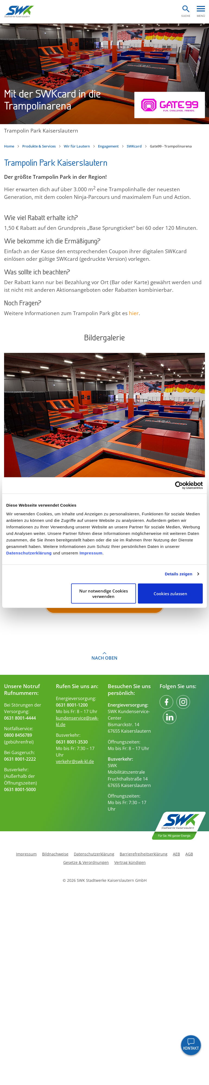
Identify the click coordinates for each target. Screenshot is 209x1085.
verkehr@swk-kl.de (75, 761)
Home (9, 146)
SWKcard (134, 146)
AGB (189, 854)
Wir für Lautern (77, 146)
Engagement (108, 146)
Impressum (91, 552)
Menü (201, 15)
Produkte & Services (39, 146)
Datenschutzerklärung (29, 552)
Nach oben (104, 658)
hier (134, 313)
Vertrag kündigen (130, 863)
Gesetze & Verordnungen (86, 863)
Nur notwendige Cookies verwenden (103, 593)
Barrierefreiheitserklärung (143, 854)
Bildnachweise (55, 854)
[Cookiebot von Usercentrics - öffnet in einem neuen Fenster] (179, 485)
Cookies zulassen (170, 593)
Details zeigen (178, 574)
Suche (185, 15)
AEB (176, 854)
